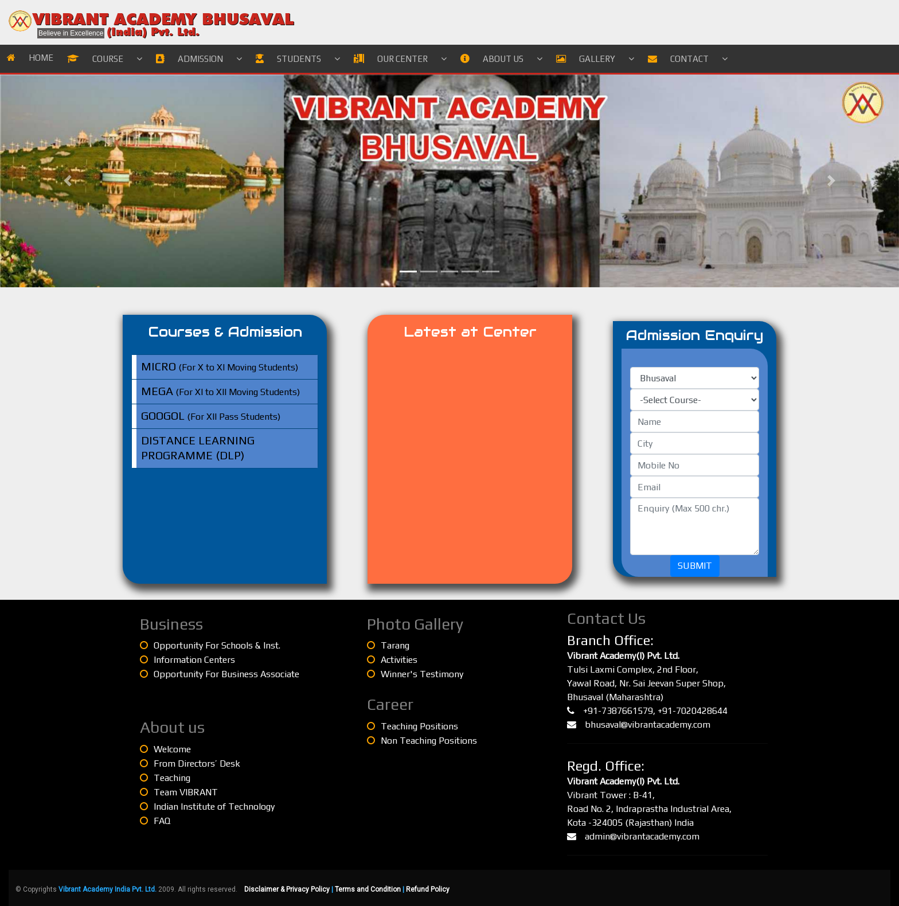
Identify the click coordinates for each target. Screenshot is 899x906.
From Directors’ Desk (190, 763)
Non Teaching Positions (422, 740)
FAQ (155, 820)
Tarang (388, 645)
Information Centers (187, 659)
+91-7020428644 (693, 710)
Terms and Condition (368, 889)
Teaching (165, 777)
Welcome (165, 749)
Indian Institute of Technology (207, 806)
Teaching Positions (412, 726)
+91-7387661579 (618, 710)
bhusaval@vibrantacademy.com (647, 724)
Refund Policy (428, 889)
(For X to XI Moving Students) (219, 366)
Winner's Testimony (415, 674)
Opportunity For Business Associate (219, 674)
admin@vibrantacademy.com (642, 836)
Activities (392, 659)
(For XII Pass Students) (210, 415)
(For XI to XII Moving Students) (220, 390)
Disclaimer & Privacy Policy (287, 889)
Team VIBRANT (179, 792)
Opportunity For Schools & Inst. (210, 645)
